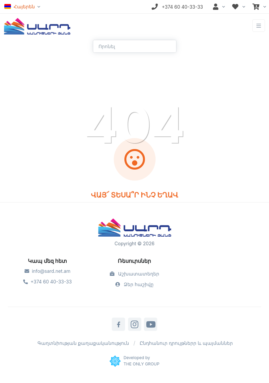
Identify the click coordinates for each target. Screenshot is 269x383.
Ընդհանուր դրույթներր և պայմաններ (186, 343)
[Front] (37, 26)
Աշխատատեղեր (135, 273)
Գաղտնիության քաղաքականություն (83, 343)
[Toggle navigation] (258, 25)
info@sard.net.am (47, 271)
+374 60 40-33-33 (47, 281)
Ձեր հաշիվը (134, 284)
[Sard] (134, 228)
